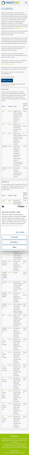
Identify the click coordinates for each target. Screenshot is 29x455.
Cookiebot (12, 85)
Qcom (22, 452)
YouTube (10, 146)
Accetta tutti (14, 237)
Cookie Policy (17, 28)
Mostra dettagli (20, 232)
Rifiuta (14, 247)
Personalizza (14, 242)
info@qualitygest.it (21, 445)
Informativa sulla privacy (7, 64)
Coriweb (18, 452)
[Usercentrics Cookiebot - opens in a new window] (18, 207)
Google (9, 111)
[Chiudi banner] (26, 206)
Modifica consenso (7, 80)
